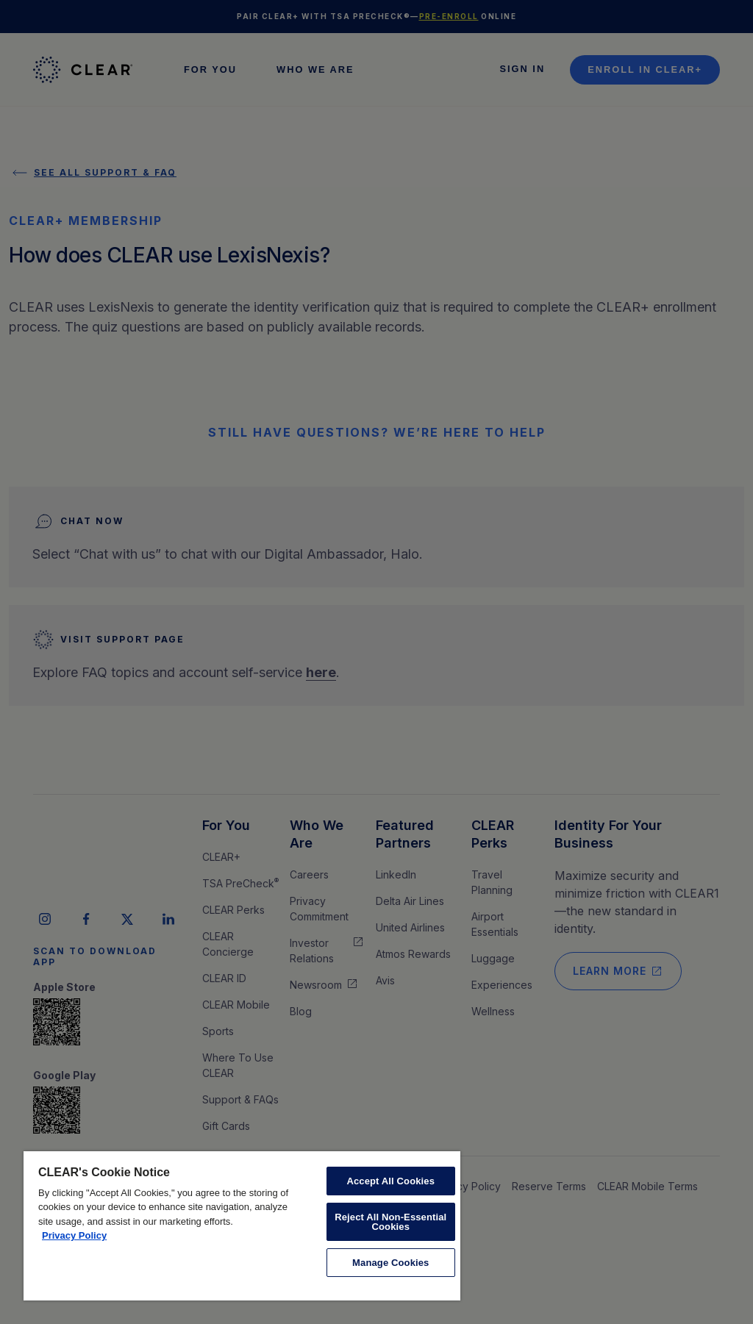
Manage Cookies (390, 1262)
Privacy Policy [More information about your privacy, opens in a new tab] (74, 1235)
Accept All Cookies (390, 1181)
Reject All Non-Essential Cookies (390, 1222)
